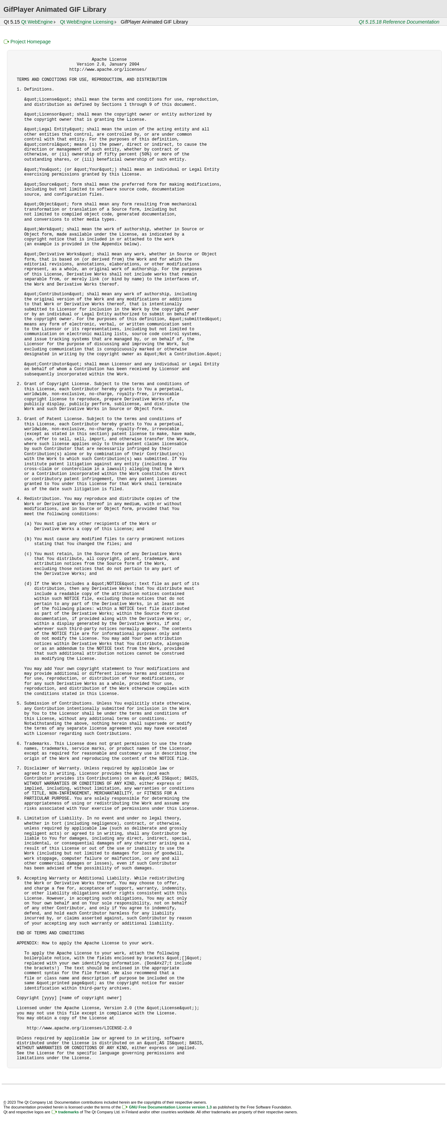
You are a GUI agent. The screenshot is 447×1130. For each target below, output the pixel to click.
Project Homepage (30, 41)
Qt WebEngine (37, 22)
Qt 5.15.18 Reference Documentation (399, 22)
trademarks (68, 1112)
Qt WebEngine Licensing (87, 22)
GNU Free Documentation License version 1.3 (170, 1107)
